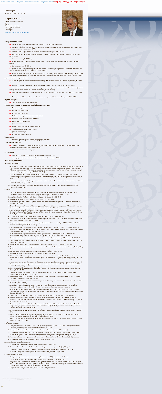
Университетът (10, 2)
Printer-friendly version (3, 386)
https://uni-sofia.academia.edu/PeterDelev (17, 32)
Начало (2, 2)
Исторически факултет (32, 2)
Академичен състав (46, 2)
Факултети (20, 2)
